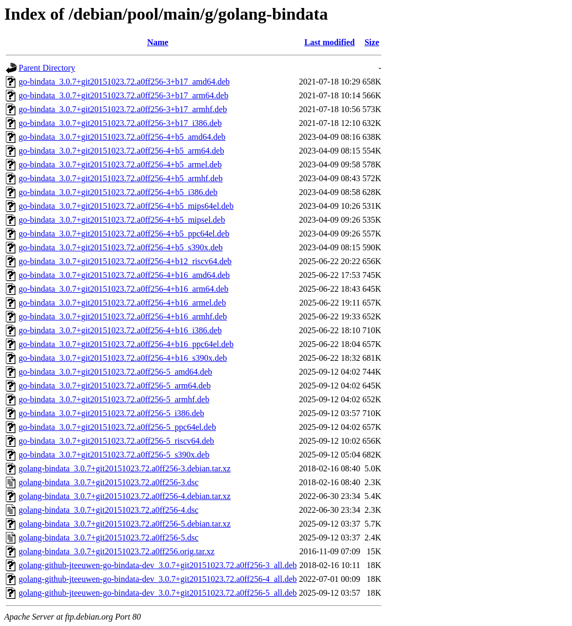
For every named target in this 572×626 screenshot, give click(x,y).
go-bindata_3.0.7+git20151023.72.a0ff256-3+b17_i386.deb (120, 123)
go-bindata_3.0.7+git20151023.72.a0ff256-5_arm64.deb (115, 385)
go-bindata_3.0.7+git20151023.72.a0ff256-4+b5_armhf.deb (120, 178)
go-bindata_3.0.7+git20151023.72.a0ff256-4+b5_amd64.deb (122, 136)
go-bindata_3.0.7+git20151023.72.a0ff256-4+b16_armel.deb (122, 302)
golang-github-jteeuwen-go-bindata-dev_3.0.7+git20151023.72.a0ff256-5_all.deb (158, 592)
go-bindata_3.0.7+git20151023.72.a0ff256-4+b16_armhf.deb (123, 316)
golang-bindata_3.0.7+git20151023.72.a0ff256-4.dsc (108, 509)
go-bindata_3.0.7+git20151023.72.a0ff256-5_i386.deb (111, 413)
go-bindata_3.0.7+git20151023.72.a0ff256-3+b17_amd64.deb (124, 81)
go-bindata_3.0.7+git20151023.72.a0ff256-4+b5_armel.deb (120, 164)
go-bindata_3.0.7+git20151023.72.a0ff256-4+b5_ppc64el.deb (124, 233)
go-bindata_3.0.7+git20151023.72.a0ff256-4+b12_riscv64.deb (125, 261)
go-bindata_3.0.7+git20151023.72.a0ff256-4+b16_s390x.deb (123, 357)
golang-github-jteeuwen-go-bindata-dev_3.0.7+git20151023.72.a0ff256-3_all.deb (158, 565)
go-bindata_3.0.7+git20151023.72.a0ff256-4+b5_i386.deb (118, 192)
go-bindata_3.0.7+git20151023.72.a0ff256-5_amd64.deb (115, 371)
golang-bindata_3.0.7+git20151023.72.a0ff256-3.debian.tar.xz (124, 468)
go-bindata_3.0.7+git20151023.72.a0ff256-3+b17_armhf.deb (123, 109)
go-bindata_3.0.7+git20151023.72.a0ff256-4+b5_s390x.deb (120, 247)
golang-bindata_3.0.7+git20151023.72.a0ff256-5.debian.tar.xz (124, 523)
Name (157, 42)
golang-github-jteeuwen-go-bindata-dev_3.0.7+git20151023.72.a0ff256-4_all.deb (158, 578)
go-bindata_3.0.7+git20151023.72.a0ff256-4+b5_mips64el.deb (126, 205)
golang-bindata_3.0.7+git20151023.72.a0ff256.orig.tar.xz (116, 551)
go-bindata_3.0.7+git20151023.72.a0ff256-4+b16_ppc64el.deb (126, 344)
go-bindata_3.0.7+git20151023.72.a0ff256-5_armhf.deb (114, 399)
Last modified (329, 42)
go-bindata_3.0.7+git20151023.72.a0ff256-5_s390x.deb (114, 454)
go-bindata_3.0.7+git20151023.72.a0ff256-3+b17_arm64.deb (123, 95)
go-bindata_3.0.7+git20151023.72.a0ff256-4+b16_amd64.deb (124, 275)
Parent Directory (47, 67)
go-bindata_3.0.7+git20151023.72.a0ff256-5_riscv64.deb (116, 440)
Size (371, 42)
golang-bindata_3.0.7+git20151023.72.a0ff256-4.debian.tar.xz (124, 496)
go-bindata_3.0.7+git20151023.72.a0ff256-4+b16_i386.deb (120, 330)
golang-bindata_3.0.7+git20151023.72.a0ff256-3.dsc (108, 482)
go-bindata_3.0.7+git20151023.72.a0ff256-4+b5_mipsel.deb (122, 219)
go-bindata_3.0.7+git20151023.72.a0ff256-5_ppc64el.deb (117, 427)
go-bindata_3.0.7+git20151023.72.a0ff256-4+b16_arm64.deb (123, 288)
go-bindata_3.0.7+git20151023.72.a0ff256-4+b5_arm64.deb (121, 150)
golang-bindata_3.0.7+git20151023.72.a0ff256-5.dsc (108, 537)
